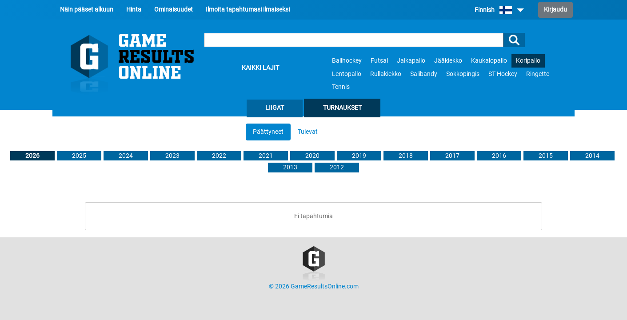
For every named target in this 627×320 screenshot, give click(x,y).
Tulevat (308, 132)
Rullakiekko (385, 74)
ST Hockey (502, 74)
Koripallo (528, 60)
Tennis (341, 87)
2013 (290, 167)
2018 (406, 156)
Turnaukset (342, 108)
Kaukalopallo (489, 60)
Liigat (274, 108)
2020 (312, 156)
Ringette (537, 74)
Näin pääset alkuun (86, 9)
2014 (592, 156)
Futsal (379, 60)
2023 (172, 156)
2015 (546, 156)
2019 (359, 156)
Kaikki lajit (260, 68)
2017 (452, 156)
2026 (32, 156)
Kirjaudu (555, 9)
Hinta (133, 9)
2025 (79, 156)
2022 (219, 156)
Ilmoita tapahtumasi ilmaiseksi (248, 9)
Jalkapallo (411, 60)
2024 (126, 156)
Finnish (499, 10)
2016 (499, 156)
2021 (266, 156)
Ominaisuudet (173, 9)
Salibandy (423, 74)
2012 (337, 167)
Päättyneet (268, 132)
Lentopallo (346, 74)
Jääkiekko (448, 60)
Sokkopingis (462, 74)
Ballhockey (347, 60)
